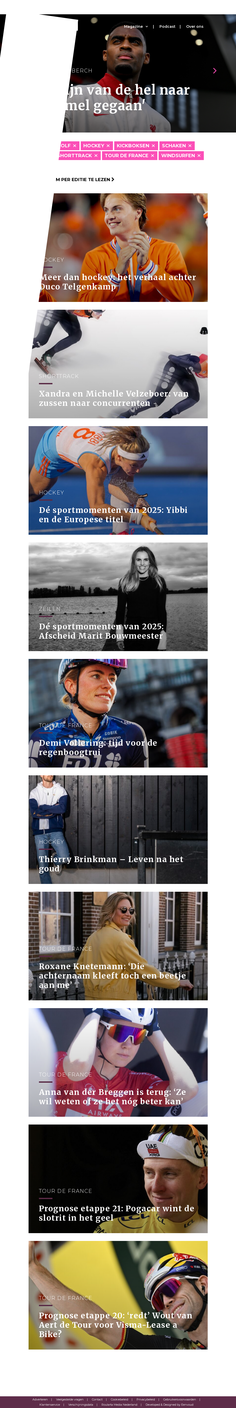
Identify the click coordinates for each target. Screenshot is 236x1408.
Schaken (174, 146)
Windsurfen (178, 155)
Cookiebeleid (119, 1399)
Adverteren (40, 1399)
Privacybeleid (146, 1399)
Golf (64, 146)
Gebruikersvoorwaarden (179, 1399)
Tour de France (127, 155)
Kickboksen (133, 146)
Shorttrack (74, 155)
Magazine (133, 26)
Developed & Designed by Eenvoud (169, 1404)
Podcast (167, 26)
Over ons (195, 26)
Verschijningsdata (80, 1404)
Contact (97, 1399)
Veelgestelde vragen (70, 1399)
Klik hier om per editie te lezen (71, 179)
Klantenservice (49, 1404)
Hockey (93, 146)
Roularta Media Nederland (119, 1404)
